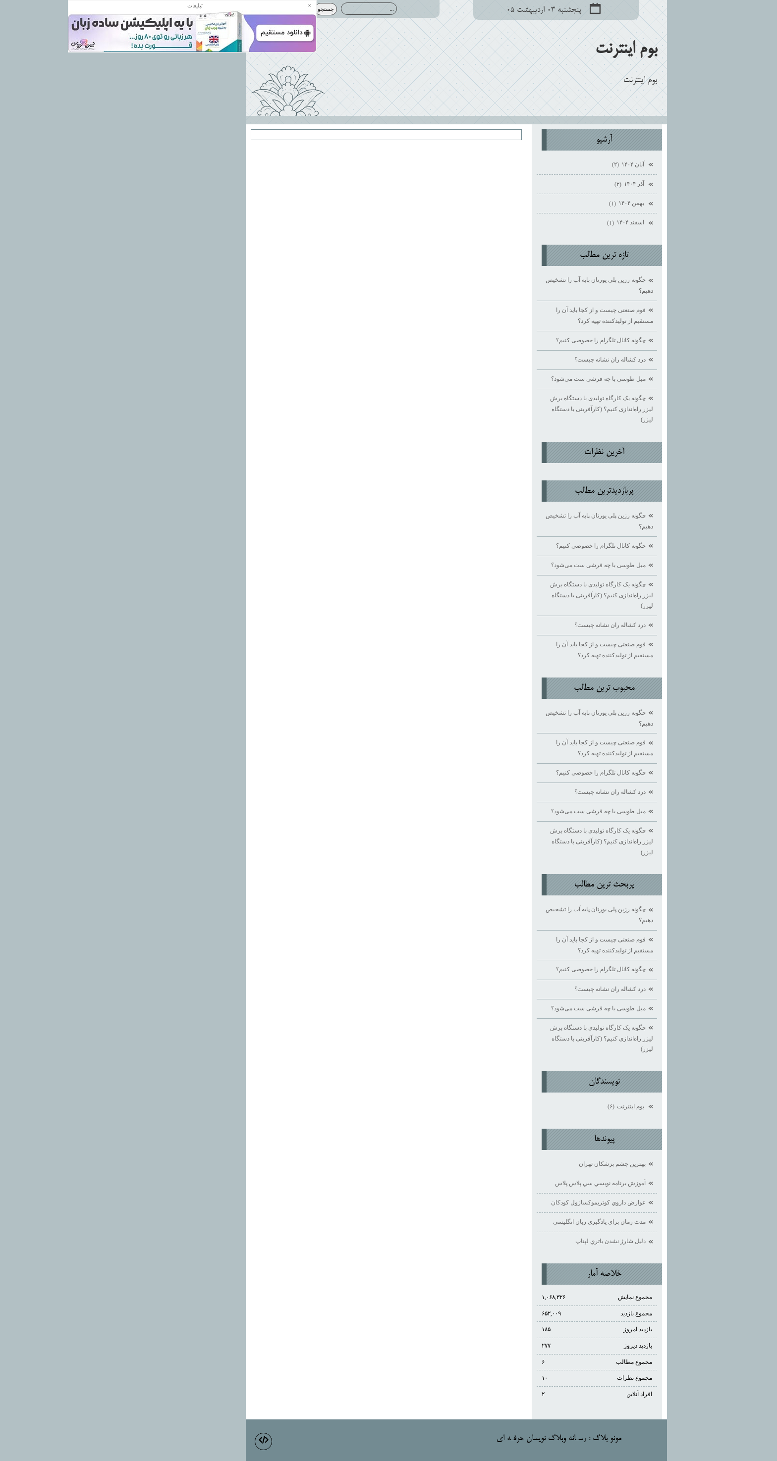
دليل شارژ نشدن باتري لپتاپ (542, 1241)
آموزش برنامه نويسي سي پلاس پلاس (532, 1183)
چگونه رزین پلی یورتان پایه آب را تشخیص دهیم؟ (531, 285)
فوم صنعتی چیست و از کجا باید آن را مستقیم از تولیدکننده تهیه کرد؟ (536, 315)
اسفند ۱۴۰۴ (558, 223)
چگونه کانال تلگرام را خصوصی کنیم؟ (533, 340)
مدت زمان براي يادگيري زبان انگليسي (531, 1221)
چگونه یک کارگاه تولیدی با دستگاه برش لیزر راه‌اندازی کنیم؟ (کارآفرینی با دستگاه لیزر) (533, 409)
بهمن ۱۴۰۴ (559, 204)
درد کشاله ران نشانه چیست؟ (542, 359)
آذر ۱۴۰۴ (562, 184)
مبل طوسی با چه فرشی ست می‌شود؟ (530, 378)
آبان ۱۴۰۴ (561, 164)
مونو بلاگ (539, 1439)
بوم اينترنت (558, 49)
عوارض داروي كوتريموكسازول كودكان (530, 1202)
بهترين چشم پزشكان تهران (544, 1163)
